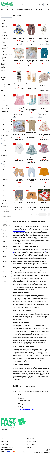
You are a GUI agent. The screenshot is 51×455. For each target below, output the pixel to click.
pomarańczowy (6, 269)
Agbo (4, 93)
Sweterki (4, 32)
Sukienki (4, 48)
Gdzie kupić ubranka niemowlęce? (34, 440)
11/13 (4, 161)
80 (3, 129)
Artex (4, 95)
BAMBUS (4, 53)
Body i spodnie (6, 211)
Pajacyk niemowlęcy (40, 342)
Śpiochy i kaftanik (7, 216)
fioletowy (5, 266)
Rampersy (4, 33)
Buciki (3, 42)
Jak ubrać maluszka (31, 444)
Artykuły (28, 446)
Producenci (29, 447)
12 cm (4, 193)
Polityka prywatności (5, 440)
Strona (32, 214)
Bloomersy (4, 35)
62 (3, 121)
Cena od (3, 84)
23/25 (4, 174)
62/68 (4, 145)
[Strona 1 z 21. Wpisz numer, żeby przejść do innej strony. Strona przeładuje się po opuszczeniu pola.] (35, 214)
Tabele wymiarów (30, 438)
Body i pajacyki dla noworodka (26, 409)
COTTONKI (5, 105)
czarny (4, 264)
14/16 (4, 164)
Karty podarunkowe (5, 66)
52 (3, 116)
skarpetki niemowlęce (27, 376)
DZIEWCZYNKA (4, 19)
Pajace (3, 25)
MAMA (3, 60)
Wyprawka (3, 67)
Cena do (9, 84)
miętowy (5, 243)
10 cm (4, 188)
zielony (4, 253)
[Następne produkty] (42, 214)
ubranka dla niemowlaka (19, 231)
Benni (4, 100)
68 (3, 124)
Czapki (3, 50)
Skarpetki (4, 44)
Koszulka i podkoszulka (24, 400)
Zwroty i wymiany (4, 444)
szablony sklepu (37, 452)
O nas (2, 438)
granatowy (5, 238)
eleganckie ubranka (18, 358)
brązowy (5, 261)
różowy (4, 271)
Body (3, 23)
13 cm (4, 195)
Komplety (3, 61)
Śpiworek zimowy (6, 41)
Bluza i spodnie (6, 209)
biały (4, 259)
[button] (42, 5)
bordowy (5, 246)
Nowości (2, 69)
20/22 (4, 171)
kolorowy (5, 276)
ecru (4, 241)
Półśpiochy (4, 26)
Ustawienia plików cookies (6, 447)
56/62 (4, 140)
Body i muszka (6, 219)
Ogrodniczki (4, 58)
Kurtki (3, 39)
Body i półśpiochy (6, 214)
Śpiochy (4, 28)
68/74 (4, 150)
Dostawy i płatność (5, 443)
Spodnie (4, 31)
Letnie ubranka (5, 55)
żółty (4, 251)
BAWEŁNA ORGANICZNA (7, 54)
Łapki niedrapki (5, 47)
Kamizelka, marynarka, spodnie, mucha (7, 225)
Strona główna (4, 12)
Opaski (3, 51)
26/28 (4, 176)
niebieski (5, 248)
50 (3, 114)
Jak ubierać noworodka (31, 441)
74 (3, 127)
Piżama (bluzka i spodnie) (6, 229)
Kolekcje (28, 443)
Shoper (48, 452)
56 (3, 119)
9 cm (4, 185)
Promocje (3, 70)
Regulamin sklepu (4, 441)
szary (4, 274)
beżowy (4, 256)
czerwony (5, 236)
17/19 (4, 169)
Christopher (5, 103)
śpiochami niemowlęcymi (34, 297)
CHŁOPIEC (3, 20)
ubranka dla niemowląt (28, 316)
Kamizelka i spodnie (7, 221)
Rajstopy (4, 45)
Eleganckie (3, 64)
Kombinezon (5, 38)
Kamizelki (4, 57)
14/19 (4, 166)
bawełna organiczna (42, 287)
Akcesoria (3, 63)
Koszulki (4, 36)
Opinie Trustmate (5, 446)
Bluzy (3, 29)
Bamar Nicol (5, 98)
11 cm (4, 190)
